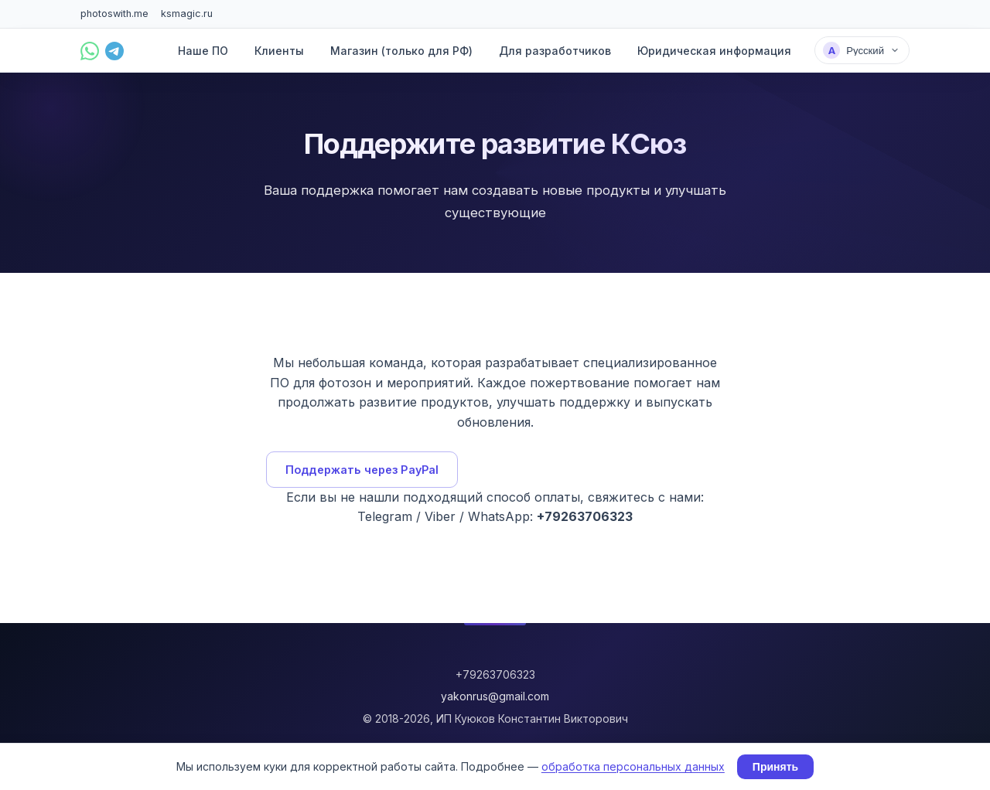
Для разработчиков (555, 50)
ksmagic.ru (187, 13)
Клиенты (279, 50)
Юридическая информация (714, 50)
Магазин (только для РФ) (401, 50)
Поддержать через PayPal (362, 469)
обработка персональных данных (633, 766)
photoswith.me (114, 13)
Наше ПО (203, 50)
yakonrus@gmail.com (495, 696)
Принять (775, 767)
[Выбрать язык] (862, 50)
